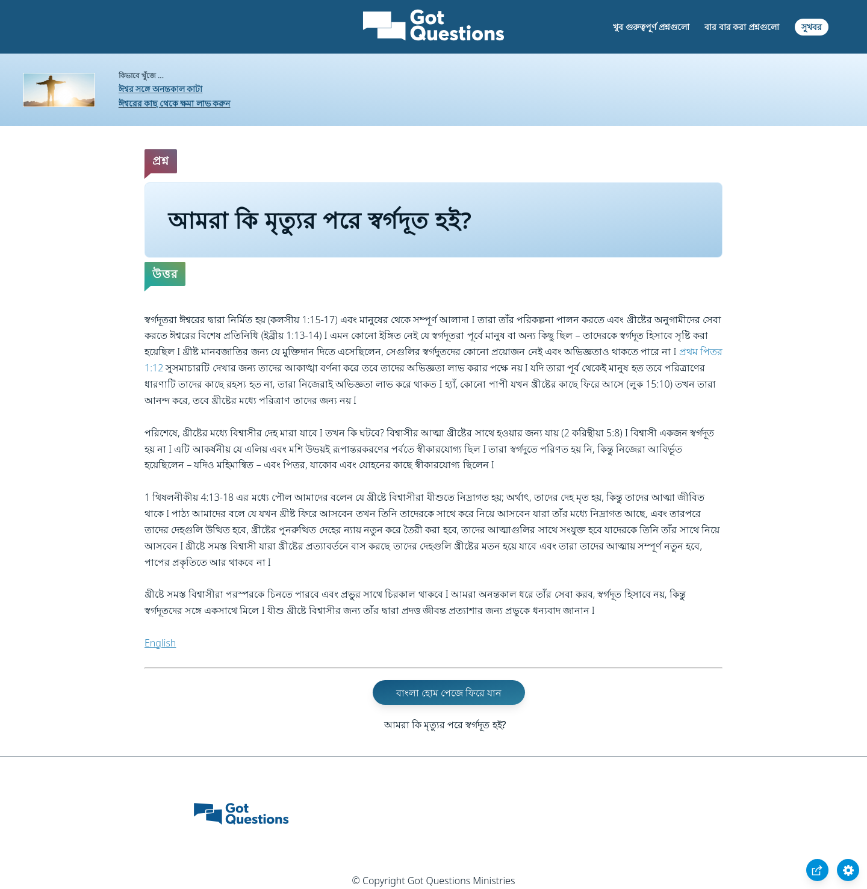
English (160, 642)
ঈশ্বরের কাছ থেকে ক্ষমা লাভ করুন (175, 103)
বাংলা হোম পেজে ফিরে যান (449, 692)
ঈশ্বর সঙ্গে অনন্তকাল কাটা (161, 88)
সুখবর (811, 27)
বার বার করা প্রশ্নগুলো (741, 27)
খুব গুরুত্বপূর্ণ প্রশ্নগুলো (651, 27)
